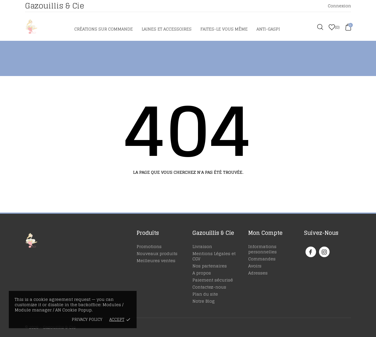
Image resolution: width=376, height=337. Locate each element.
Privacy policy (87, 319)
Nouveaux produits (157, 253)
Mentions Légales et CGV (214, 256)
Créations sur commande (103, 29)
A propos (201, 273)
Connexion (339, 5)
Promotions (149, 246)
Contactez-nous (209, 287)
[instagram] (324, 252)
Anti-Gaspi (268, 29)
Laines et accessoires (167, 29)
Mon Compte (265, 232)
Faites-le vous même (224, 29)
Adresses (258, 273)
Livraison (202, 246)
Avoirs (254, 265)
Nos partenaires (209, 265)
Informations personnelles (262, 249)
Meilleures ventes (156, 260)
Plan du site (205, 294)
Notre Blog (203, 301)
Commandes (262, 258)
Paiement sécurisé (212, 280)
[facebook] (310, 252)
